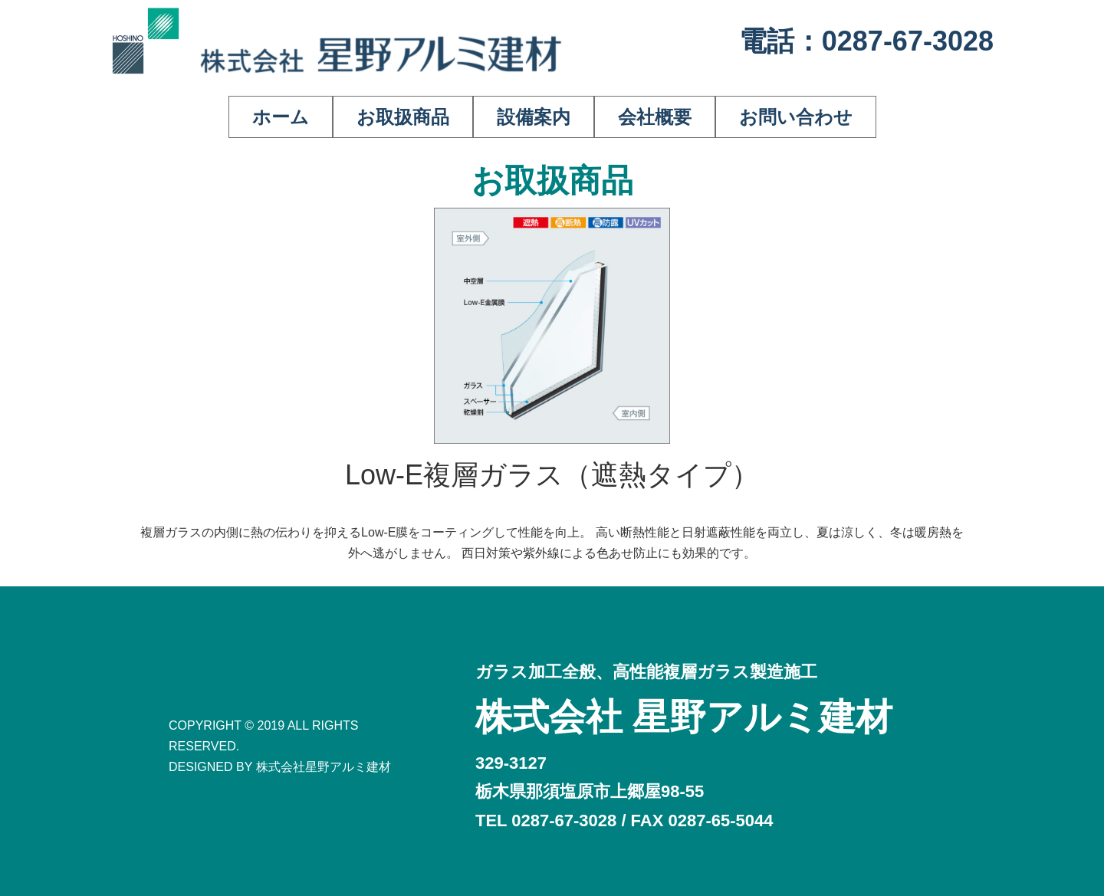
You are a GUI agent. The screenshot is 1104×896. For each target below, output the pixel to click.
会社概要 (655, 117)
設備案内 (533, 117)
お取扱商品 (402, 117)
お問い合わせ (796, 117)
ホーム (280, 117)
